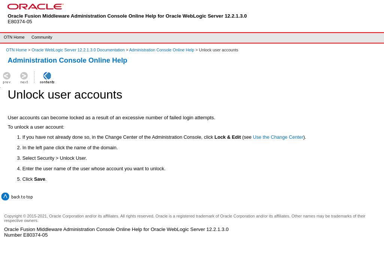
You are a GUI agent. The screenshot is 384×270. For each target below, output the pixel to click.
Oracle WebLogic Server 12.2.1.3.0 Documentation (78, 50)
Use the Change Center (278, 137)
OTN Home (14, 37)
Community (41, 37)
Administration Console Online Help (161, 50)
